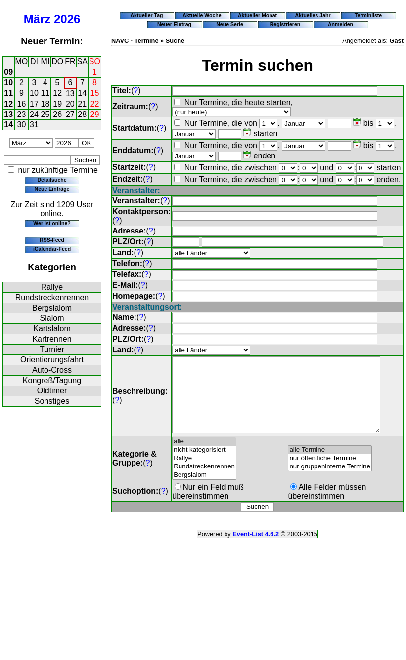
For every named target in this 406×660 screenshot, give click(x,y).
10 (8, 82)
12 (57, 93)
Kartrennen (51, 339)
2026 (67, 19)
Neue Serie (229, 24)
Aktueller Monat (257, 15)
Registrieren (285, 24)
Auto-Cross (52, 370)
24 (34, 114)
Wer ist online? (51, 223)
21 (82, 104)
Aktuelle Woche (201, 15)
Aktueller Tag (146, 15)
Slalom (52, 318)
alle (204, 456)
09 (8, 72)
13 (70, 93)
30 (21, 124)
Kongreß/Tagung (52, 380)
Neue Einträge (52, 189)
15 (94, 93)
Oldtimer (52, 391)
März (37, 19)
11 (8, 93)
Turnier (52, 349)
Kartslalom (52, 328)
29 (94, 114)
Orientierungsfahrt (52, 359)
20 (70, 104)
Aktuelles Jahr (312, 15)
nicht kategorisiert (204, 465)
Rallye (52, 287)
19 (57, 104)
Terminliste (368, 15)
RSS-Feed (52, 240)
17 (34, 104)
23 (21, 114)
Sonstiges (52, 401)
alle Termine (330, 465)
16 (21, 104)
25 (45, 114)
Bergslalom (52, 308)
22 (94, 104)
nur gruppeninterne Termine (330, 481)
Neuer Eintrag (174, 24)
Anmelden (340, 24)
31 (34, 124)
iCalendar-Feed (52, 249)
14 (82, 93)
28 (82, 114)
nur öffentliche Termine (330, 473)
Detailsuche (51, 180)
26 (57, 114)
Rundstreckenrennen (52, 297)
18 (45, 104)
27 (70, 114)
